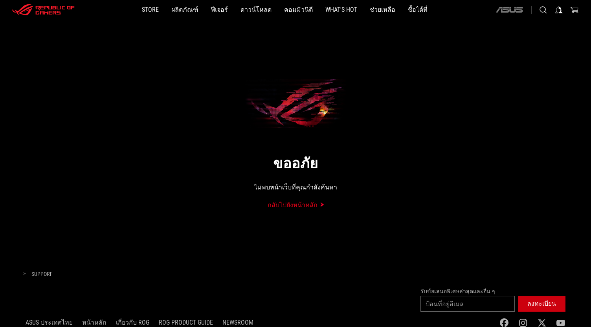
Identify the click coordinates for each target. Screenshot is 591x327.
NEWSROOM (237, 322)
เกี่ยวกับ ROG (132, 322)
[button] (184, 10)
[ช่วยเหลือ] (382, 10)
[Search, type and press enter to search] (543, 10)
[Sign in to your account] (558, 10)
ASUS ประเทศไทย (49, 322)
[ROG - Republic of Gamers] (43, 10)
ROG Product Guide (186, 322)
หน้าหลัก (94, 322)
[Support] (41, 274)
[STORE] (150, 10)
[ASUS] (509, 10)
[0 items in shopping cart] (574, 10)
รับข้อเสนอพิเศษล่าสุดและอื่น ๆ (457, 291)
